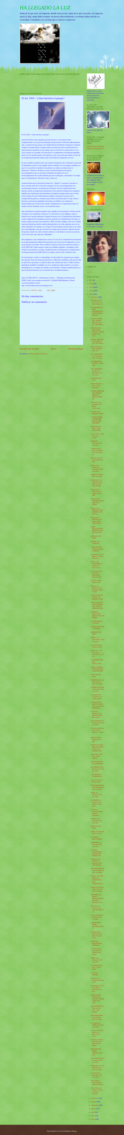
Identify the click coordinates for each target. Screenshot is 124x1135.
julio (93, 1112)
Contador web (89, 272)
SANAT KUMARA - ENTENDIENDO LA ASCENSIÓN (97, 669)
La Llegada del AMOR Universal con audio (97, 1025)
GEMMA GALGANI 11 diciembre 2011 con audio (97, 689)
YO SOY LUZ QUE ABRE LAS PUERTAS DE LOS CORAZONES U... (97, 880)
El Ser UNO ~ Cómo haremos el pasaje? (97, 436)
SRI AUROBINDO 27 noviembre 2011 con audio (97, 1017)
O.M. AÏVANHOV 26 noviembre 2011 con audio (97, 1060)
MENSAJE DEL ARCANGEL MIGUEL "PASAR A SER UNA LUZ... (97, 332)
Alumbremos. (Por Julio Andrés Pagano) (97, 756)
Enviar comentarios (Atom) (38, 354)
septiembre (95, 1105)
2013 (91, 287)
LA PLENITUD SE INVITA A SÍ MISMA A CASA (97, 597)
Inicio (53, 348)
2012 (91, 291)
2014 (91, 284)
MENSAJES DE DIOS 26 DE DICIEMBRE (96, 428)
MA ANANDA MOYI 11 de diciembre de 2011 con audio (97, 787)
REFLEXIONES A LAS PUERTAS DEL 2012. (97, 349)
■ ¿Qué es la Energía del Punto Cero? (97, 980)
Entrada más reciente (29, 348)
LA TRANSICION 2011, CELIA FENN (96, 967)
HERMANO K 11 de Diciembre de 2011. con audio (97, 682)
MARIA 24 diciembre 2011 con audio (96, 443)
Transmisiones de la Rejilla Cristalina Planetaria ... (97, 556)
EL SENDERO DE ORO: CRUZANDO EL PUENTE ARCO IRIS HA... (97, 311)
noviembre (94, 1098)
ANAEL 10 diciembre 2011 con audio (96, 795)
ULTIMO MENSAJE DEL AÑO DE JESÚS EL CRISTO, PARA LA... (97, 395)
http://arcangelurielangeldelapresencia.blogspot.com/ (95, 148)
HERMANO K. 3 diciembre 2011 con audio (96, 844)
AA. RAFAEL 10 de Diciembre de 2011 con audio (97, 769)
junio (93, 1116)
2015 (91, 280)
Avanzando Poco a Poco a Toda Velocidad (97, 385)
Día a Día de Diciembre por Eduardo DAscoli (97, 1082)
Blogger (74, 1131)
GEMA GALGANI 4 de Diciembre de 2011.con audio (97, 889)
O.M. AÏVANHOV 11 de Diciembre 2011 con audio (97, 723)
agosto (93, 1109)
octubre (93, 1102)
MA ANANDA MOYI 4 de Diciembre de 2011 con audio (97, 870)
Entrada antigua (75, 348)
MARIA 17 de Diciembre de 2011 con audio (97, 639)
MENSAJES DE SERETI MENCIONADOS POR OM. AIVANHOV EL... (97, 898)
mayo (93, 1119)
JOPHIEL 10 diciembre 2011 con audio (96, 821)
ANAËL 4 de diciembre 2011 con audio (96, 960)
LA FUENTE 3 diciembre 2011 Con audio (96, 1075)
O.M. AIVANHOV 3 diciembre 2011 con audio (97, 917)
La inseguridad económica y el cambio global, (96, 697)
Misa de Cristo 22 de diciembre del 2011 (97, 460)
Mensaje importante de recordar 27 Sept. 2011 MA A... (97, 341)
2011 (91, 294)
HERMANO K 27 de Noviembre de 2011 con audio (97, 1068)
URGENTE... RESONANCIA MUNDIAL (96, 943)
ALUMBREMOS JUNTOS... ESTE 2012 (97, 363)
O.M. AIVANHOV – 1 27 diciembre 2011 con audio (97, 356)
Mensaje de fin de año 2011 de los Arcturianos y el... (97, 302)
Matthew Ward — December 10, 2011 (96, 739)
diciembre (94, 297)
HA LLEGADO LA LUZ (45, 8)
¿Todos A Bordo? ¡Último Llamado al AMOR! (97, 549)
